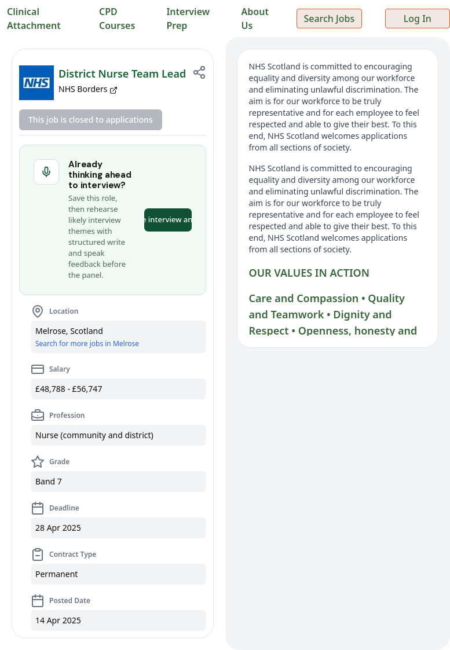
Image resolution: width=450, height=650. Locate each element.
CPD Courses (117, 18)
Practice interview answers (167, 219)
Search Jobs (328, 18)
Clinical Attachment (34, 18)
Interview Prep (188, 18)
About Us (255, 18)
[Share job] (199, 72)
